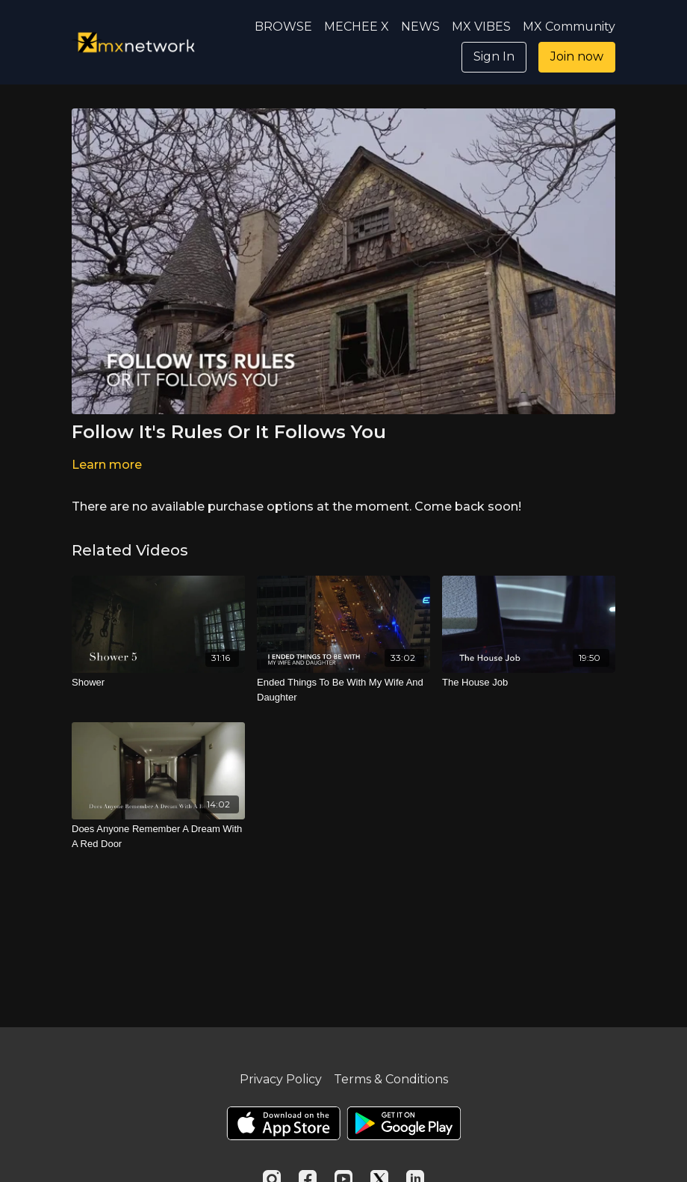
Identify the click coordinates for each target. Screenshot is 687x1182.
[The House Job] (528, 682)
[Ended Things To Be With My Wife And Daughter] (343, 689)
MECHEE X (356, 26)
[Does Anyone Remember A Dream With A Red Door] (158, 836)
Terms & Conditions (391, 1079)
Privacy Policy (281, 1079)
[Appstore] (283, 1123)
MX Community (569, 26)
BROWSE (283, 26)
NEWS (420, 26)
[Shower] (158, 682)
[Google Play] (403, 1123)
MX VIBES (481, 26)
